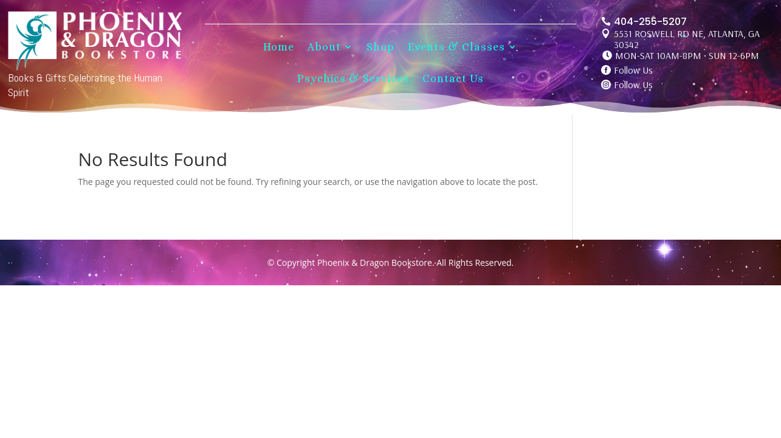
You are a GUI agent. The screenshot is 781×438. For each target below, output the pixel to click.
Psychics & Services (353, 78)
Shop (380, 47)
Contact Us (453, 78)
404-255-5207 (650, 21)
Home (278, 47)
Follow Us (633, 70)
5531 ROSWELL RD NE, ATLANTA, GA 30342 (687, 39)
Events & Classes (456, 47)
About (324, 47)
